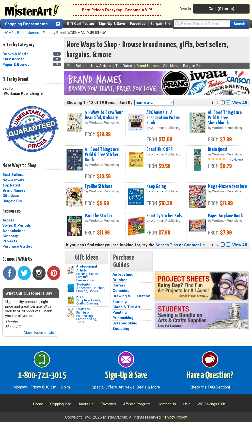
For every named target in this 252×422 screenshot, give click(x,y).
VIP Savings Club (211, 404)
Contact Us (194, 245)
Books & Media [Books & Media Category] (16, 54)
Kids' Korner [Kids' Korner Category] (13, 59)
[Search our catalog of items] (239, 24)
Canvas (94, 274)
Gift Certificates (80, 24)
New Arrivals (13, 180)
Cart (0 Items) (221, 8)
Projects (9, 241)
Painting (82, 274)
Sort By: (126, 103)
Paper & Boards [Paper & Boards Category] (16, 64)
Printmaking (84, 316)
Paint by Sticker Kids (164, 215)
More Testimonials (40, 332)
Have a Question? (210, 375)
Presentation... (86, 280)
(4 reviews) (234, 159)
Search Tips (167, 245)
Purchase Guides (17, 246)
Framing (119, 301)
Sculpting (120, 328)
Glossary (10, 236)
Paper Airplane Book (225, 215)
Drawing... (93, 303)
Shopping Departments (26, 24)
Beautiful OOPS (159, 149)
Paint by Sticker (98, 215)
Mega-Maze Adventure (227, 186)
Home (38, 404)
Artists (8, 220)
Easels (95, 300)
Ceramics (120, 290)
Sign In (185, 8)
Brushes (98, 288)
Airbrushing (122, 274)
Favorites (138, 24)
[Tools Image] (70, 312)
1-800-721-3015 (42, 375)
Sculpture (83, 300)
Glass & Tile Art (126, 307)
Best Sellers (12, 174)
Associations (14, 231)
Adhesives (83, 288)
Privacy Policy (174, 417)
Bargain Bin (160, 24)
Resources (11, 211)
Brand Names (28, 33)
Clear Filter (42, 94)
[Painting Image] (70, 270)
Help (186, 404)
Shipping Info (60, 404)
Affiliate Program (137, 404)
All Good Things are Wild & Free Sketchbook (225, 117)
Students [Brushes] (83, 284)
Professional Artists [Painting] (86, 268)
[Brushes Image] (70, 288)
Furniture (82, 277)
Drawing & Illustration (131, 296)
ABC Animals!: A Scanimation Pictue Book (163, 117)
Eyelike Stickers (98, 186)
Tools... (81, 322)
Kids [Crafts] (79, 297)
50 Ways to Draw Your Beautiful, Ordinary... (104, 115)
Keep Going (156, 186)
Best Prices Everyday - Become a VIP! (117, 10)
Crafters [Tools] (83, 309)
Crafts (80, 303)
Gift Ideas (10, 195)
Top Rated (11, 185)
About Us (86, 404)
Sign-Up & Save (112, 24)
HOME (9, 33)
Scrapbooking (86, 319)
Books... (94, 291)
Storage (81, 291)
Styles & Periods (16, 225)
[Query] (201, 23)
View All (239, 103)
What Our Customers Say (28, 293)
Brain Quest (218, 149)
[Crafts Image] (70, 300)
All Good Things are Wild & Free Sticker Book (102, 154)
